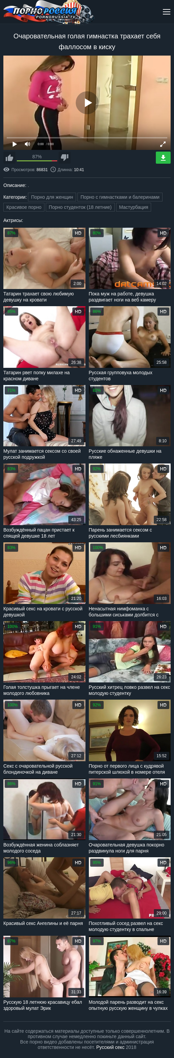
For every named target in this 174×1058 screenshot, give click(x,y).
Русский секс (110, 1047)
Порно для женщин (52, 197)
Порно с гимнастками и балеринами (120, 197)
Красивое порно (23, 207)
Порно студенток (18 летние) (80, 207)
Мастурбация (133, 207)
